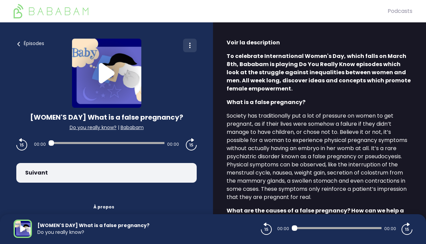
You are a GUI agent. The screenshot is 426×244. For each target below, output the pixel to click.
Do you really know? (93, 127)
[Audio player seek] (107, 143)
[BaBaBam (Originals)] (201, 11)
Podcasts (400, 11)
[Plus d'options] (190, 45)
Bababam (132, 127)
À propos (103, 207)
